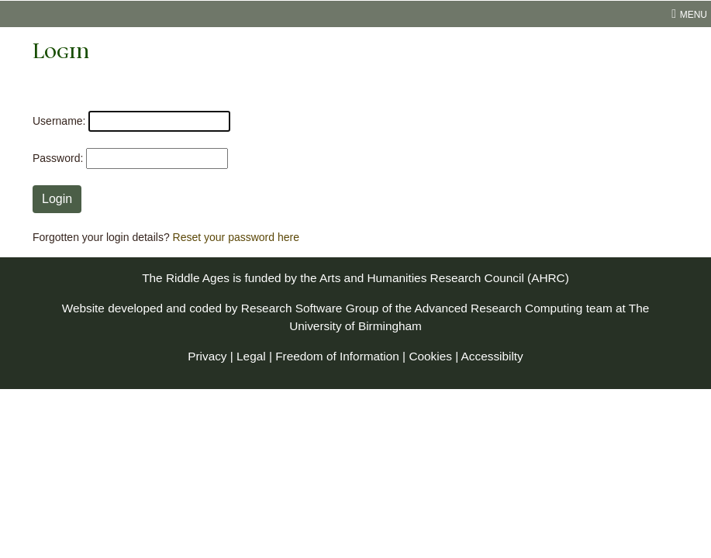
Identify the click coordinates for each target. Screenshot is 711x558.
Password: (58, 158)
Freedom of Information (337, 356)
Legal (251, 356)
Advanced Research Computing (499, 308)
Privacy (207, 356)
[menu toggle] (355, 14)
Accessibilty (492, 356)
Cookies (430, 356)
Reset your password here (236, 237)
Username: (59, 121)
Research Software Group (310, 308)
